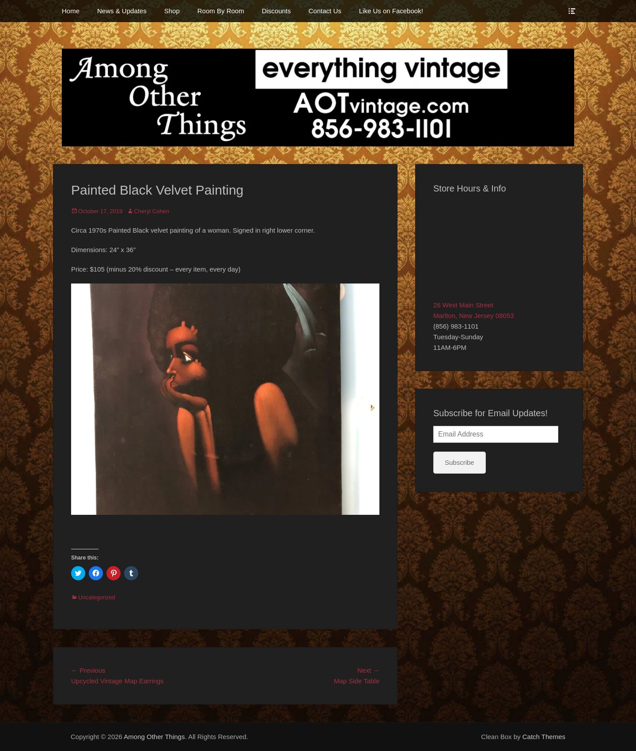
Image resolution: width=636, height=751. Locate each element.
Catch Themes (543, 736)
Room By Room (220, 11)
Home (71, 11)
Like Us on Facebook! (391, 11)
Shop (172, 11)
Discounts (276, 11)
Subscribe (459, 462)
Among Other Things (154, 736)
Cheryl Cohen (151, 211)
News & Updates (122, 11)
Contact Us (325, 11)
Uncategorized (96, 597)
